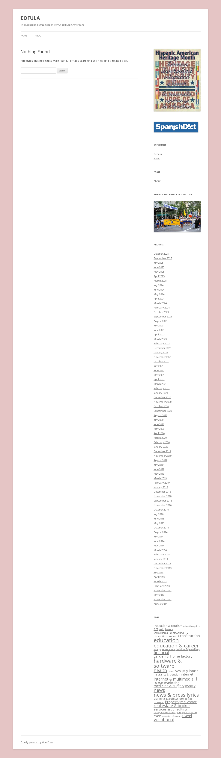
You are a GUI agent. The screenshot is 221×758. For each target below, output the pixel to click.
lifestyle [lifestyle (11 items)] (158, 683)
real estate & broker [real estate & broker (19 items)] (172, 705)
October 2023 (161, 312)
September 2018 (163, 500)
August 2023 (160, 321)
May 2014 (159, 545)
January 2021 (161, 393)
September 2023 (163, 316)
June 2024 (159, 289)
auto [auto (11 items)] (161, 629)
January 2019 (161, 487)
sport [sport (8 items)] (178, 712)
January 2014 (161, 559)
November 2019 (163, 455)
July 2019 (158, 464)
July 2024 (158, 285)
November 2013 (163, 568)
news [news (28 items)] (159, 690)
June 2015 (159, 518)
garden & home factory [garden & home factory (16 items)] (173, 656)
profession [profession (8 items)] (159, 702)
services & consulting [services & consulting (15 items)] (170, 709)
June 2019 (159, 469)
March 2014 (160, 550)
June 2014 (159, 541)
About (39, 35)
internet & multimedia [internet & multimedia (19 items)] (174, 679)
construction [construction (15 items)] (190, 635)
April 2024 (159, 298)
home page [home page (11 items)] (182, 671)
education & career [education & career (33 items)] (176, 645)
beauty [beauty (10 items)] (169, 629)
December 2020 (162, 397)
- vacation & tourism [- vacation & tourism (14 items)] (168, 625)
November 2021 (163, 357)
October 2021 (161, 361)
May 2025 (159, 271)
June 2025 (159, 267)
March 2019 (160, 478)
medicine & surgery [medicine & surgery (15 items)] (169, 686)
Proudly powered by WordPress (37, 742)
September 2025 (163, 258)
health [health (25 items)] (160, 670)
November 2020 (163, 402)
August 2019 (160, 460)
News (157, 158)
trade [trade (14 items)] (158, 716)
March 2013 (160, 581)
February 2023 (162, 343)
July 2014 (158, 536)
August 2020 (160, 415)
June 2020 (159, 424)
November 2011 (163, 599)
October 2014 (161, 527)
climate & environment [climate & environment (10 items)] (166, 636)
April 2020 (159, 433)
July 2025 (158, 262)
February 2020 (162, 442)
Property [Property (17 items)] (172, 701)
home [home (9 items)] (171, 671)
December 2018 (162, 491)
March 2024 (160, 303)
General (158, 154)
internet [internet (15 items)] (187, 674)
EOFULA (30, 18)
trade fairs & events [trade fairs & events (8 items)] (171, 716)
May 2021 (159, 375)
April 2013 (159, 577)
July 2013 (158, 572)
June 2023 (159, 330)
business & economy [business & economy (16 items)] (171, 632)
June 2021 (159, 370)
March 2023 (160, 339)
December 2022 (162, 348)
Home (24, 35)
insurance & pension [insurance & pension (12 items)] (167, 674)
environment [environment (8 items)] (168, 649)
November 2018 (163, 496)
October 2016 (161, 509)
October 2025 (161, 253)
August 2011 (160, 604)
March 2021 (160, 384)
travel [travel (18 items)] (187, 715)
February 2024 (162, 307)
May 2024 (159, 294)
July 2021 (158, 366)
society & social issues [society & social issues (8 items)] (164, 712)
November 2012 (163, 590)
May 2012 (159, 595)
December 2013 (162, 563)
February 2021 (162, 388)
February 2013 (162, 586)
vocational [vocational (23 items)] (164, 719)
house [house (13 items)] (193, 671)
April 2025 (159, 276)
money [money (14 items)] (190, 686)
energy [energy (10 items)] (157, 649)
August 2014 (160, 532)
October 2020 (161, 406)
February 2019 (162, 482)
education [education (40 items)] (166, 640)
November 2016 (163, 505)
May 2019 (159, 473)
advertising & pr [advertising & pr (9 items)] (191, 626)
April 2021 (159, 379)
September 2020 (163, 410)
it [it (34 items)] (196, 678)
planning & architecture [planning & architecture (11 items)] (169, 698)
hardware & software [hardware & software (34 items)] (168, 663)
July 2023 (158, 325)
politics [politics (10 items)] (188, 698)
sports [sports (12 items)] (186, 712)
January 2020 (161, 446)
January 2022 (161, 352)
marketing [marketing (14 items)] (171, 683)
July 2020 (158, 419)
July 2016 (158, 514)
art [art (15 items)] (156, 629)
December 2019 (162, 451)
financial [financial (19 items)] (161, 652)
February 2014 (162, 554)
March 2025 (160, 280)
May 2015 (159, 523)
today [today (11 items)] (193, 712)
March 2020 (160, 437)
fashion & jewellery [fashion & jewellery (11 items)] (188, 649)
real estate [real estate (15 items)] (188, 702)
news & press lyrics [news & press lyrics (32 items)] (176, 694)
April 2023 (159, 334)
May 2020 (159, 428)
